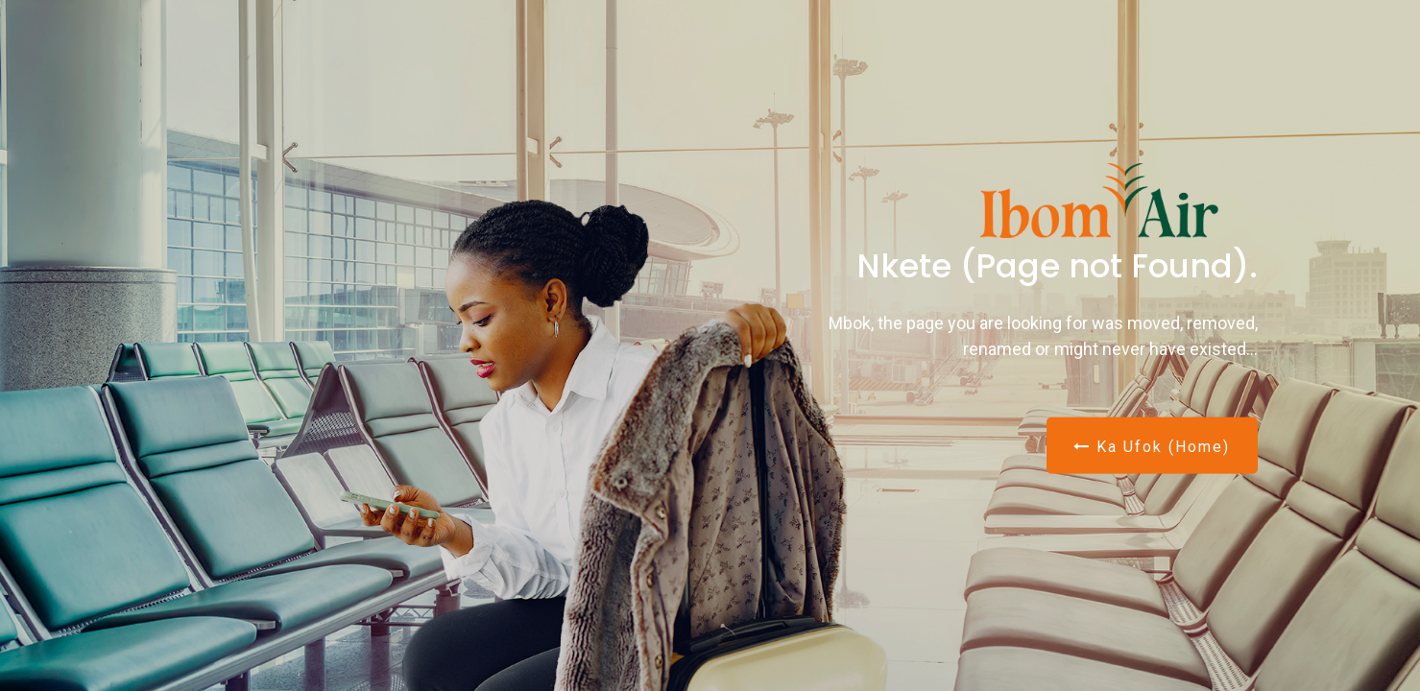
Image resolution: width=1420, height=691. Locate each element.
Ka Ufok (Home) (1151, 446)
